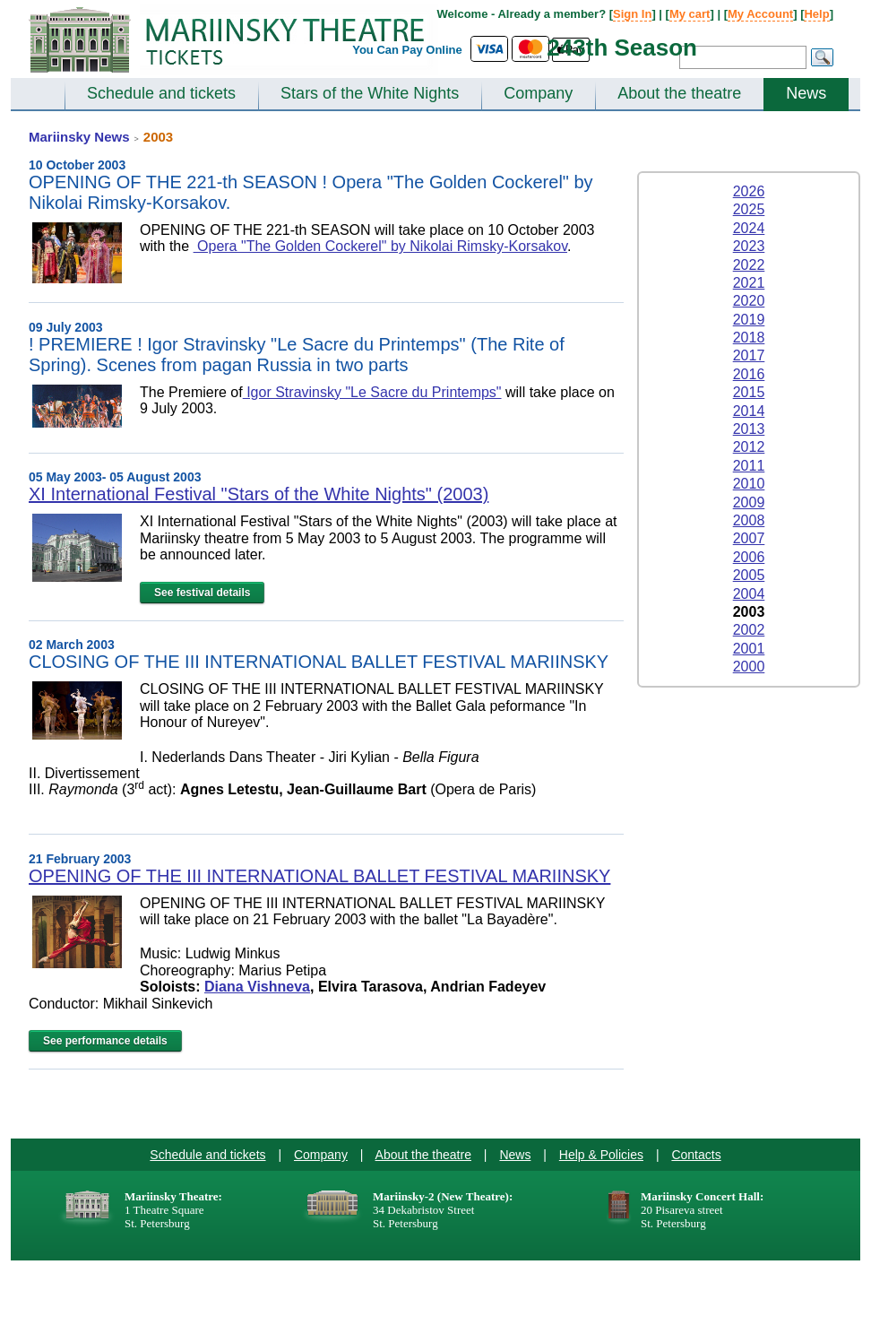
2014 (749, 411)
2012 (749, 447)
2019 (749, 319)
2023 (749, 246)
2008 (749, 520)
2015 (749, 392)
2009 (749, 502)
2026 (749, 191)
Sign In (632, 14)
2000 (749, 666)
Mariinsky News (79, 136)
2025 (749, 209)
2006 (749, 557)
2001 (749, 648)
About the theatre (679, 93)
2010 (749, 483)
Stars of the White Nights (369, 93)
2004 (749, 594)
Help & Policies (601, 1154)
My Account (760, 14)
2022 (749, 265)
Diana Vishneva (257, 986)
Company (538, 93)
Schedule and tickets (161, 93)
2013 (749, 429)
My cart (690, 14)
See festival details (202, 592)
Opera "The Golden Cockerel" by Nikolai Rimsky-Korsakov (380, 246)
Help (816, 14)
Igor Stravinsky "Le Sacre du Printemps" (372, 392)
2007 (749, 538)
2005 (749, 575)
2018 (749, 337)
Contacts (695, 1154)
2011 (749, 465)
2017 (749, 355)
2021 (749, 282)
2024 (749, 228)
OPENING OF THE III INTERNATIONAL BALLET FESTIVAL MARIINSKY (319, 876)
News (806, 93)
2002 (749, 629)
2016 (749, 374)
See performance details (105, 1041)
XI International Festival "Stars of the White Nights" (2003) (258, 494)
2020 (749, 300)
